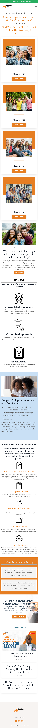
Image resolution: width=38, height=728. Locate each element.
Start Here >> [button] (19, 79)
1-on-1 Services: (19, 545)
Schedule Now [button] (19, 617)
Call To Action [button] (19, 272)
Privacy (22, 717)
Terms (16, 717)
